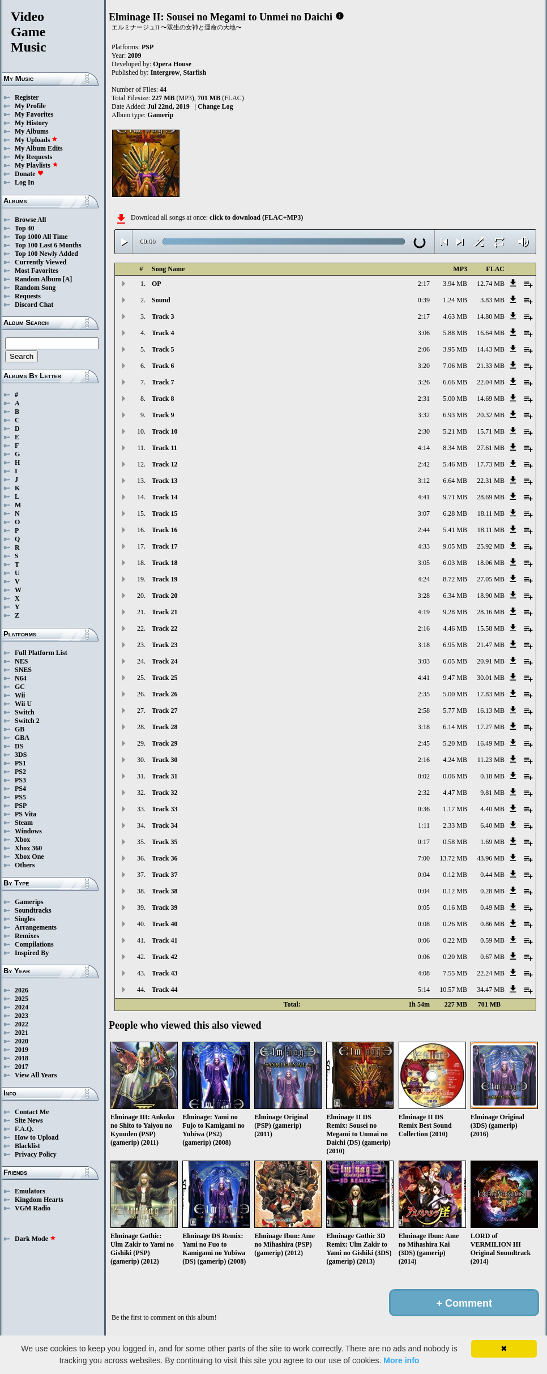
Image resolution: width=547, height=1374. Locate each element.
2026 (21, 990)
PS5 (20, 797)
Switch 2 (27, 721)
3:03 (424, 661)
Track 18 (164, 563)
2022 (21, 1024)
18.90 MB (491, 596)
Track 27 (164, 710)
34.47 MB (491, 990)
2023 (21, 1016)
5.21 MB (455, 431)
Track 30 (164, 760)
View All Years (36, 1075)
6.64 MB (455, 481)
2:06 (424, 349)
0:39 (424, 300)
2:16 (424, 628)
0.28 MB (492, 891)
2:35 (424, 694)
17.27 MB (491, 727)
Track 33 (164, 809)
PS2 (20, 772)
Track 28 (164, 727)
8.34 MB (455, 448)
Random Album (38, 279)
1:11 (424, 825)
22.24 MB (491, 973)
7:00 (424, 858)
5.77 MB (455, 710)
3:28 (424, 596)
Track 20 (164, 596)
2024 (21, 1007)
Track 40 (164, 924)
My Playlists (36, 165)
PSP (21, 806)
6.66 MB (455, 382)
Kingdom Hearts (39, 1200)
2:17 (424, 284)
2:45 (424, 743)
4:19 (424, 612)
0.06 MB (455, 776)
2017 (21, 1067)
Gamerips (29, 902)
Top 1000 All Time (41, 237)
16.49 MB (491, 743)
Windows (28, 831)
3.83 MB (492, 300)
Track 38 (164, 891)
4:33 (424, 546)
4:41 (424, 497)
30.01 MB (491, 678)
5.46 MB (455, 464)
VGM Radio (32, 1208)
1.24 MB (455, 300)
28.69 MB (491, 497)
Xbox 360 (28, 848)
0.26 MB (455, 924)
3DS (21, 755)
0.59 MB (492, 940)
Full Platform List (41, 653)
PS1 (20, 763)
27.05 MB (491, 579)
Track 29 (164, 743)
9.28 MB (455, 612)
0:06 (424, 940)
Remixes (27, 936)
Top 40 (25, 228)
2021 (21, 1033)
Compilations (34, 944)
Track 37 (164, 875)
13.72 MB (453, 858)
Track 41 (164, 940)
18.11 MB (491, 513)
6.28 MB (455, 513)
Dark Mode (35, 1239)
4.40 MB (492, 809)
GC (20, 687)
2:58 (424, 710)
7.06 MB (455, 366)
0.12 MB (455, 875)
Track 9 (163, 415)
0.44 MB (492, 875)
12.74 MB (491, 284)
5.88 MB (455, 333)
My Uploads (36, 140)
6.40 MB (492, 825)
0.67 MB (492, 957)
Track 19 (164, 579)
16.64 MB (491, 333)
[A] (67, 279)
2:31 (424, 399)
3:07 (424, 513)
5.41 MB (455, 530)
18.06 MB (491, 563)
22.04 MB (491, 382)
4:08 (424, 973)
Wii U (23, 704)
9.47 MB (455, 678)
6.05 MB (455, 661)
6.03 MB (455, 563)
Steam (24, 823)
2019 (21, 1050)
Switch (25, 712)
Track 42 (164, 957)
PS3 (20, 780)
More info (401, 1360)
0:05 (424, 907)
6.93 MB (455, 415)
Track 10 (164, 431)
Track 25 (164, 678)
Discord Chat (34, 305)
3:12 (424, 481)
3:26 (424, 382)
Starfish (194, 72)
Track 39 (164, 907)
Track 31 (164, 776)
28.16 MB (491, 612)
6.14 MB (455, 727)
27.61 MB (491, 448)
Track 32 (164, 793)
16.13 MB (491, 710)
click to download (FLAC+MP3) (256, 217)
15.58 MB (491, 628)
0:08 (424, 924)
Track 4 (163, 333)
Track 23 (164, 645)
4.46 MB (455, 628)
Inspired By (32, 953)
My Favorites (34, 114)
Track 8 (163, 399)
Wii (20, 695)
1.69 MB (492, 842)
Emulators (30, 1191)
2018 (21, 1058)
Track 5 (163, 349)
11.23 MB (491, 760)
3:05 (424, 563)
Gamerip (160, 115)
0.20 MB (455, 957)
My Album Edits (39, 148)
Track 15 (164, 513)
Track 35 (164, 842)
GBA (22, 738)
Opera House (172, 64)
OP (156, 284)
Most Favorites (36, 271)
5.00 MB (455, 399)
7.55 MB (455, 973)
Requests (28, 296)
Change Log (215, 106)
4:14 (424, 448)
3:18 (424, 645)
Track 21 (164, 612)
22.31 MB (491, 481)
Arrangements (36, 927)
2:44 (424, 530)
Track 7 (163, 382)
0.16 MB (455, 907)
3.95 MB (455, 349)
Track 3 (163, 316)
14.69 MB (491, 399)
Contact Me (32, 1112)
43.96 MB (491, 858)
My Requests (33, 157)
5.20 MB (455, 743)
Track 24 (164, 661)
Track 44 (164, 990)
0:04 (424, 875)
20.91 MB (491, 661)
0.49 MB (492, 907)
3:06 (424, 333)
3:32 (424, 415)
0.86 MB (492, 924)
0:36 (424, 809)
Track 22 (164, 628)
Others (25, 865)
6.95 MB (455, 645)
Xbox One (29, 857)
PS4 (20, 789)
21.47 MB (491, 645)
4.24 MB (455, 760)
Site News (29, 1120)
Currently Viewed (40, 262)
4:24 (424, 579)
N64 (21, 678)
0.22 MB (455, 940)
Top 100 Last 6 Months (48, 245)
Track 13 (164, 481)
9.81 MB (492, 793)
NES (21, 661)
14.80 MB (491, 316)
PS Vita (25, 814)
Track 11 (164, 448)
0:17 (424, 842)
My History (31, 123)
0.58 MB (455, 842)
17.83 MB (491, 694)
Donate (29, 174)
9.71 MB (455, 497)
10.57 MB (453, 990)
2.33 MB (455, 825)
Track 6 (163, 366)
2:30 (424, 431)
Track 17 (164, 546)
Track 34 (164, 825)
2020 (21, 1041)
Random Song (35, 288)
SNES (23, 670)
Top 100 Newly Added (46, 254)
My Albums (32, 131)
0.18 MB (492, 776)
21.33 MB (491, 366)
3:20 (424, 366)
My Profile (30, 106)
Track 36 (164, 858)
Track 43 (164, 973)
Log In (24, 182)
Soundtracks (33, 910)
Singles (25, 919)
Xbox (22, 840)
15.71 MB (491, 431)
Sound (161, 300)
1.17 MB (455, 809)
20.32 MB (491, 415)
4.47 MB (455, 793)
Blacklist (27, 1146)
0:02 (424, 776)
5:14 (424, 990)
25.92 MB (491, 546)
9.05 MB (455, 546)
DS (19, 746)
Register (27, 97)
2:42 (424, 464)
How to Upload (36, 1137)
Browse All (30, 220)
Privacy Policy (36, 1154)
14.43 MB (491, 349)
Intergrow (165, 72)
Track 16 (164, 530)
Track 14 (164, 497)
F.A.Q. (24, 1129)
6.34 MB (455, 596)
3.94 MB (455, 284)
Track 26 (164, 694)
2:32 (424, 793)
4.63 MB (455, 316)
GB (19, 729)
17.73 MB (491, 464)
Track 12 (164, 464)
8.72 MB (455, 579)
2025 (21, 999)
